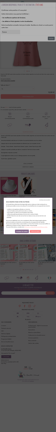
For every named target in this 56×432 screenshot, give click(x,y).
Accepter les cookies (22, 231)
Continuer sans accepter (44, 199)
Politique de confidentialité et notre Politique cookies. (35, 227)
